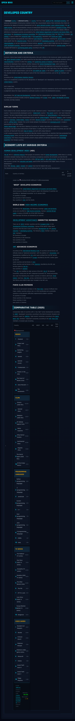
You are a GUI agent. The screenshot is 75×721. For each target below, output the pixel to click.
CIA (32, 255)
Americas (37, 264)
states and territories (50, 209)
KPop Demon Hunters (21, 436)
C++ (21, 510)
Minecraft (21, 656)
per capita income (51, 159)
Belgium (59, 117)
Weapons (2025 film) (21, 417)
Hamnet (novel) (21, 362)
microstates (53, 253)
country (14, 21)
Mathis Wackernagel (10, 126)
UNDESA (27, 316)
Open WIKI (7, 2)
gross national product (57, 25)
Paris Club (61, 34)
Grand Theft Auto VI (21, 666)
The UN (6, 155)
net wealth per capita (39, 71)
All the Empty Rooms (21, 464)
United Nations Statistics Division (23, 77)
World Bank (7, 34)
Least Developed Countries (12, 45)
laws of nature (28, 131)
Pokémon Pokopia (21, 645)
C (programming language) (21, 490)
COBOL (21, 538)
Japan (53, 98)
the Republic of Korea (62, 98)
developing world (55, 122)
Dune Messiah (21, 385)
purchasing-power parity (25, 48)
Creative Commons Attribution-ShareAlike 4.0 (18, 699)
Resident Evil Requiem (21, 627)
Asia (24, 200)
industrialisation (8, 43)
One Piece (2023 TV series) (21, 562)
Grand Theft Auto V (21, 673)
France (27, 120)
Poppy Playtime (21, 679)
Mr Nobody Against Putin (21, 423)
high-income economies (36, 204)
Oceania (25, 269)
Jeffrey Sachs (13, 122)
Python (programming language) (21, 481)
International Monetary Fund (46, 34)
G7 (59, 73)
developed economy (60, 21)
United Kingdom (44, 117)
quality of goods (59, 71)
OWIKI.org (18, 687)
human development (51, 155)
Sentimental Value (21, 443)
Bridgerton (21, 615)
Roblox (21, 661)
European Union (44, 224)
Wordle (21, 632)
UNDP (16, 314)
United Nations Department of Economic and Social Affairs (52, 32)
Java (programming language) (21, 525)
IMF (43, 48)
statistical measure (19, 155)
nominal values (61, 45)
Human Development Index (47, 64)
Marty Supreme (21, 430)
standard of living (61, 28)
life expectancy (37, 36)
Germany (12, 120)
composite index (26, 36)
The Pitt (21, 588)
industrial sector (22, 41)
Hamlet (21, 356)
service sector (62, 39)
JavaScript (21, 496)
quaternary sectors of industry (44, 62)
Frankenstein (21, 367)
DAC (14, 233)
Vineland (21, 339)
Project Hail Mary (21, 345)
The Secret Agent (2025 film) (21, 457)
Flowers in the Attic (21, 373)
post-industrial (38, 39)
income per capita (56, 36)
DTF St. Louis (21, 593)
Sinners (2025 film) (21, 404)
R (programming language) (21, 533)
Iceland (30, 166)
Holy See (26, 278)
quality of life (49, 21)
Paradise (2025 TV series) (21, 577)
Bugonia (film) (21, 449)
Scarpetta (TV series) (21, 570)
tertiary (29, 62)
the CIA (25, 266)
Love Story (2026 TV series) (21, 599)
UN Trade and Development (22, 95)
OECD (22, 224)
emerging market (9, 135)
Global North (36, 113)
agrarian (40, 43)
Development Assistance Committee (24, 34)
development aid (43, 229)
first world (50, 113)
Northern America (35, 98)
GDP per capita (39, 159)
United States (20, 120)
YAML (21, 542)
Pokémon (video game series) (21, 651)
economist (67, 120)
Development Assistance (25, 220)
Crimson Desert (21, 638)
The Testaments (21, 390)
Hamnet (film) (21, 410)
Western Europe (40, 120)
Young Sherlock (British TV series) (21, 608)
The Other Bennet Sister (21, 583)
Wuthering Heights (21, 351)
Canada (23, 166)
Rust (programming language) (21, 516)
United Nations (8, 82)
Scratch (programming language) (21, 503)
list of (45, 271)
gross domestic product (43, 25)
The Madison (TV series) (21, 555)
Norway (13, 166)
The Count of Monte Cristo (21, 379)
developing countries (48, 41)
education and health (26, 161)
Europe (45, 98)
